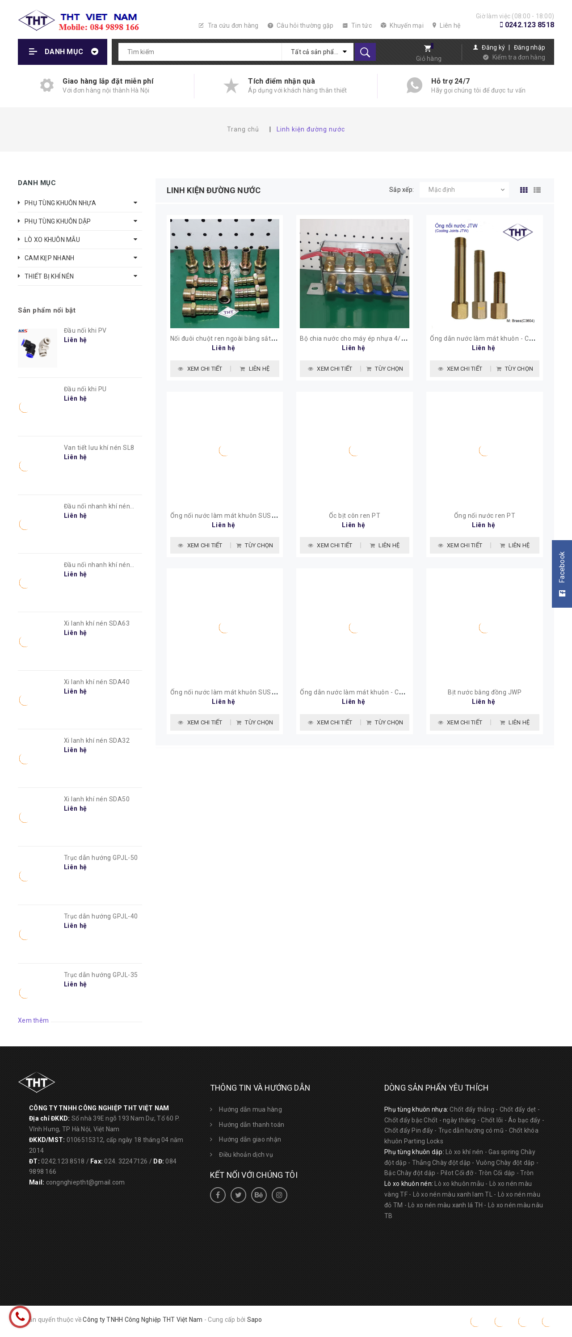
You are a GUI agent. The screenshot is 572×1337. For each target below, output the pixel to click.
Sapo (254, 1319)
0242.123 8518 (529, 25)
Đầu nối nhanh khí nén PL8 (97, 507)
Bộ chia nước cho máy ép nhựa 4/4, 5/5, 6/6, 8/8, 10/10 (383, 338)
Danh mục (64, 51)
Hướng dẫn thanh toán (251, 1124)
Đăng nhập (529, 47)
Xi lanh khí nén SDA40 (97, 681)
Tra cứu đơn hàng (229, 25)
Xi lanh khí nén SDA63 (97, 623)
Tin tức (357, 25)
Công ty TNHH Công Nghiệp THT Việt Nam (142, 1319)
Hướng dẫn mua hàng (250, 1109)
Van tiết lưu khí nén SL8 (99, 447)
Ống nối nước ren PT (485, 515)
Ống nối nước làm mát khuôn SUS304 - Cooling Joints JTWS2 (262, 515)
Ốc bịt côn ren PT (355, 515)
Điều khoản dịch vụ (246, 1154)
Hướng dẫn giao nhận (250, 1139)
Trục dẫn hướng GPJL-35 (101, 974)
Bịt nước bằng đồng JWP (485, 692)
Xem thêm (33, 1020)
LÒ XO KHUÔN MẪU (52, 239)
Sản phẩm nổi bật (47, 310)
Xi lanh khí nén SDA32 (97, 740)
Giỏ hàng (429, 58)
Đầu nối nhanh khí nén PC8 (97, 565)
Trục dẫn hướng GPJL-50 (101, 857)
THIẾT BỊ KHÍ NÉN (49, 276)
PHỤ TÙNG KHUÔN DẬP (58, 221)
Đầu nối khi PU (85, 389)
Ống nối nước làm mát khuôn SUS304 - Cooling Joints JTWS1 (262, 692)
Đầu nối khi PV (85, 330)
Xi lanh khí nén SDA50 (97, 799)
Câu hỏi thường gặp (301, 25)
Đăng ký (493, 47)
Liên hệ (446, 25)
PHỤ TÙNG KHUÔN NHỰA (60, 203)
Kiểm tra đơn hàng (518, 57)
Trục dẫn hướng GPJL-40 (101, 916)
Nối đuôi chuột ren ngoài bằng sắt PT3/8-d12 (238, 338)
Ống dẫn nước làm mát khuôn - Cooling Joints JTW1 (378, 692)
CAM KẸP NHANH (49, 258)
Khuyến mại (402, 25)
